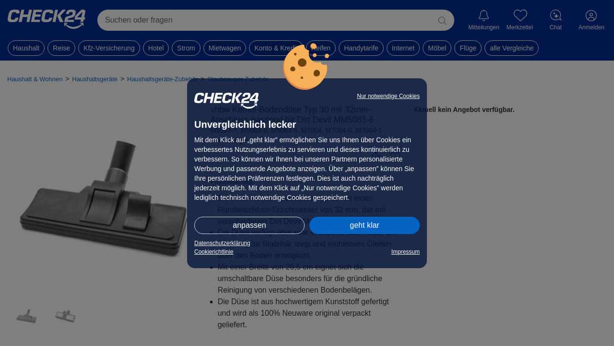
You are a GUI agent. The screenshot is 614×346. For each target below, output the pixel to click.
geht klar (364, 225)
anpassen (249, 225)
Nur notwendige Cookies (388, 96)
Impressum (405, 251)
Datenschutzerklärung (222, 243)
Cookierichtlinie (213, 251)
